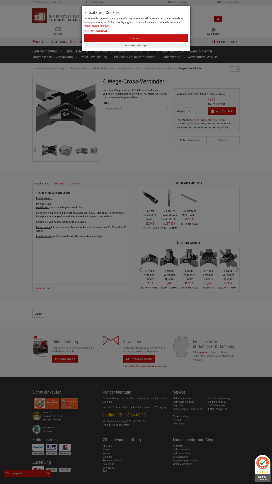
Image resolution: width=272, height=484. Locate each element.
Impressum (89, 31)
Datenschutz (101, 31)
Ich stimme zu (136, 38)
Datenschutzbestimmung (97, 25)
